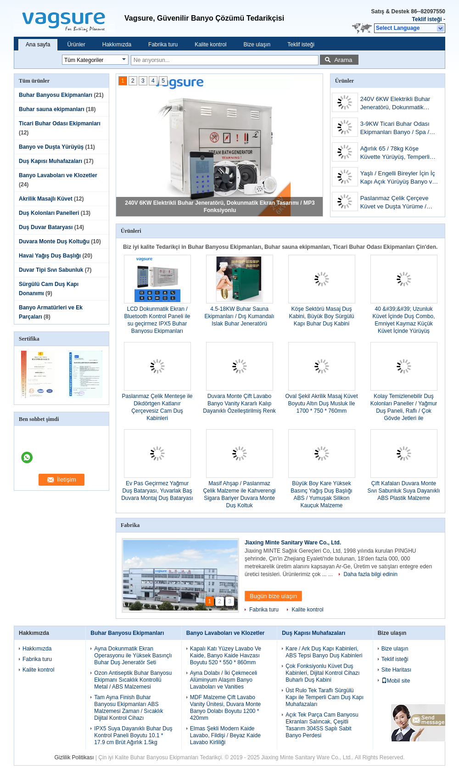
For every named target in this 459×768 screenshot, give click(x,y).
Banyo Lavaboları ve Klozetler (58, 175)
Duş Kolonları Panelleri (49, 213)
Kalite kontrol (210, 44)
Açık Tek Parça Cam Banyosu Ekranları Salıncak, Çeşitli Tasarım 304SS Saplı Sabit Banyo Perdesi (321, 725)
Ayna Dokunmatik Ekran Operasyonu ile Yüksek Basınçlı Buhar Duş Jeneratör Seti (133, 655)
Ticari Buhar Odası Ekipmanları (60, 123)
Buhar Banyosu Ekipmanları (55, 95)
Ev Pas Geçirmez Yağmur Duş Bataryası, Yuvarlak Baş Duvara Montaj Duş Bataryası (157, 490)
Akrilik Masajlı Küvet (46, 199)
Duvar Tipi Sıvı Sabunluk (51, 270)
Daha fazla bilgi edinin (370, 574)
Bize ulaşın (257, 44)
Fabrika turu (163, 44)
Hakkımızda (116, 44)
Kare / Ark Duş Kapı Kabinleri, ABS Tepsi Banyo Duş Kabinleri (323, 652)
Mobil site (395, 681)
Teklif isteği (427, 19)
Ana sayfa (38, 44)
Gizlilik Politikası (74, 757)
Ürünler (76, 44)
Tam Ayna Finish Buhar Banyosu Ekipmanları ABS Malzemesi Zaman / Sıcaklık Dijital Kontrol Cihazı (128, 707)
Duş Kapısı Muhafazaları (50, 161)
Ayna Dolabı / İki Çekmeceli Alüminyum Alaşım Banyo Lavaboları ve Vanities (223, 680)
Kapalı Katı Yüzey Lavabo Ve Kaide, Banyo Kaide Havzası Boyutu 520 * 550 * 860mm (225, 655)
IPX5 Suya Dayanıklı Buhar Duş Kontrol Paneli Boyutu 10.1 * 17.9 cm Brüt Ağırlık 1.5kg (133, 735)
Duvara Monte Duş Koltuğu (54, 241)
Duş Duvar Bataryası (46, 227)
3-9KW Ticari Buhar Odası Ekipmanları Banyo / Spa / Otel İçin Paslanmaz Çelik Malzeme (395, 128)
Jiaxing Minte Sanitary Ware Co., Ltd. (293, 542)
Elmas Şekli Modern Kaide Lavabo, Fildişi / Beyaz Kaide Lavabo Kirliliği (225, 735)
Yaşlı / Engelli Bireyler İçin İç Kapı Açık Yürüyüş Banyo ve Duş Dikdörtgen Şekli (398, 178)
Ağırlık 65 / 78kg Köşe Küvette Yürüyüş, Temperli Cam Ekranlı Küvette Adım (395, 153)
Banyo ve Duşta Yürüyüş (51, 147)
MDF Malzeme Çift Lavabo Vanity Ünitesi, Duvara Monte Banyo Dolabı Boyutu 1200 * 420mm (225, 707)
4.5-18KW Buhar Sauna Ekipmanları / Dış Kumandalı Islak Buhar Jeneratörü (239, 316)
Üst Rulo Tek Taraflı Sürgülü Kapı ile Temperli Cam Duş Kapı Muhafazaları (324, 697)
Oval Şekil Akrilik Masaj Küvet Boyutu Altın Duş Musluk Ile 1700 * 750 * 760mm (321, 403)
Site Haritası (396, 670)
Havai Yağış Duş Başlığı (50, 255)
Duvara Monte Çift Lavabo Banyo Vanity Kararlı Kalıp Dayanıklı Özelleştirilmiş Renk (239, 403)
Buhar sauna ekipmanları (51, 109)
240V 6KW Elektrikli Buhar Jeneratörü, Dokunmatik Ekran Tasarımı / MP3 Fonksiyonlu (395, 103)
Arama (343, 59)
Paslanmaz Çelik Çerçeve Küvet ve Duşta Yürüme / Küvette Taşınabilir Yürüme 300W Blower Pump (395, 203)
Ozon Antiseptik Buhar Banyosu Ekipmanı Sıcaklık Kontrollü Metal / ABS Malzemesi (133, 680)
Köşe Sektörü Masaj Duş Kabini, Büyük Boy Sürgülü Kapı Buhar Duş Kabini (321, 316)
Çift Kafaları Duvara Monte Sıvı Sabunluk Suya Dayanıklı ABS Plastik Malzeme (403, 490)
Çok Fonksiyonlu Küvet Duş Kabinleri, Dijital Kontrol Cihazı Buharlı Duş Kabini (322, 673)
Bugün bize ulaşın (273, 596)
